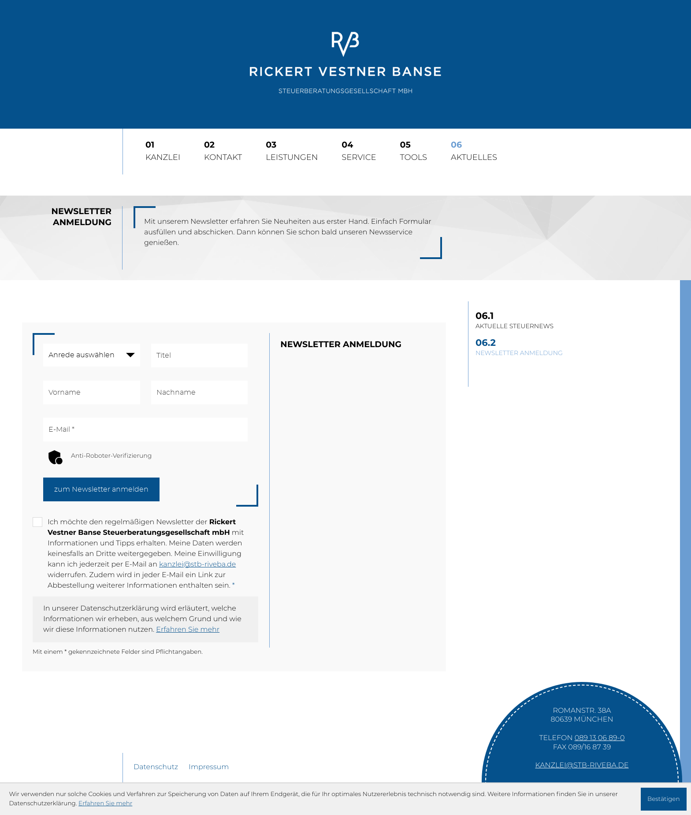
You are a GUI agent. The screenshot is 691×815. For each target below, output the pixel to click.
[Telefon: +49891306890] (600, 738)
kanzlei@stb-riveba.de (197, 564)
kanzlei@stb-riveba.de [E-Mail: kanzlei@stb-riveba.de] (582, 765)
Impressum (209, 767)
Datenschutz (156, 767)
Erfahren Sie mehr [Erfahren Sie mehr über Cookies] (105, 803)
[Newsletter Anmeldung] (572, 348)
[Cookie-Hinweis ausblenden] (664, 799)
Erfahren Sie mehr (187, 629)
